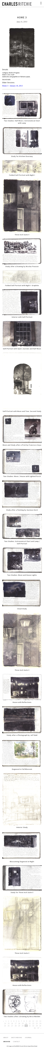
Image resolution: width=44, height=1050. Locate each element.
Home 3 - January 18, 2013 (12, 86)
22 (33, 1023)
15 (9, 1023)
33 (33, 1026)
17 (16, 1023)
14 (5, 1023)
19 (23, 1023)
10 (30, 1021)
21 (30, 1023)
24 (40, 1023)
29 (19, 1026)
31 (26, 1026)
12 (37, 1021)
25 (5, 1026)
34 (37, 1026)
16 (12, 1023)
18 (19, 1023)
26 (9, 1026)
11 (33, 1021)
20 (26, 1023)
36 (35, 1028)
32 (30, 1026)
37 (38, 1028)
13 (40, 1021)
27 (12, 1026)
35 (40, 1026)
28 (16, 1026)
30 (23, 1026)
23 (37, 1023)
